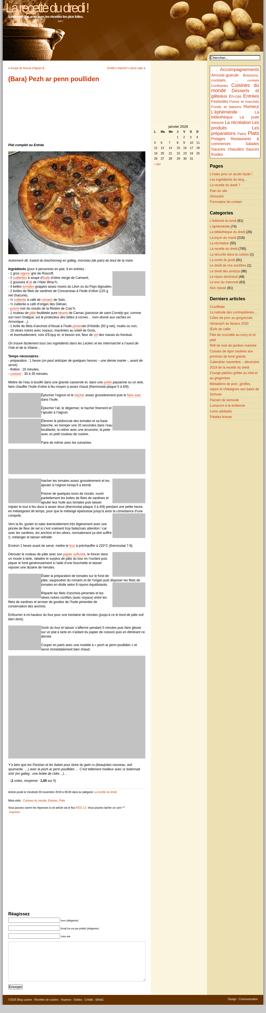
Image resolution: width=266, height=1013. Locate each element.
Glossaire (217, 196)
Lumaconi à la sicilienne (227, 406)
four (72, 546)
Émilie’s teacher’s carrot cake (125, 68)
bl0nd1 (99, 1007)
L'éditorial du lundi (223, 221)
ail (30, 282)
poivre (14, 308)
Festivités (219, 101)
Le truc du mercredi (224, 282)
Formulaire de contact (226, 202)
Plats (62, 800)
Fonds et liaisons (226, 107)
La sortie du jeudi (222, 260)
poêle (108, 382)
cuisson (15, 374)
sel (96, 335)
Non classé (218, 288)
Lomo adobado (221, 411)
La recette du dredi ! (46, 8)
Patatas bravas (221, 417)
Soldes (78, 1007)
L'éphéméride (224, 112)
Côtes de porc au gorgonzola (231, 318)
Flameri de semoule (224, 400)
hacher (79, 395)
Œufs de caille (220, 329)
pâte (32, 313)
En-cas (235, 96)
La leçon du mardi (223, 238)
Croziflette (217, 307)
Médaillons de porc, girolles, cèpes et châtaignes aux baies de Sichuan (234, 389)
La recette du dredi (105, 792)
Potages (218, 139)
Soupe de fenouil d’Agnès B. (27, 68)
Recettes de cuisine (46, 1007)
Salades (252, 144)
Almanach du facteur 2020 (229, 324)
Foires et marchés (244, 102)
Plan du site (218, 191)
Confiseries (219, 86)
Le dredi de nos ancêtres (228, 265)
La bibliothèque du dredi (227, 232)
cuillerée (20, 300)
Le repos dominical (224, 277)
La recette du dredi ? (225, 185)
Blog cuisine (24, 1007)
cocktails (253, 80)
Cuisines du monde (35, 800)
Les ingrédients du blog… (228, 180)
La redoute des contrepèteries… (233, 312)
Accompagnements (239, 69)
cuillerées (20, 278)
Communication (248, 1007)
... (212, 70)
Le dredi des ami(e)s (225, 271)
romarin (47, 300)
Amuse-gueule (225, 75)
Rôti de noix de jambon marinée (233, 345)
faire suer (134, 395)
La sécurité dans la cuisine (229, 254)
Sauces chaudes (227, 149)
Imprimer (14, 812)
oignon (25, 273)
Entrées (52, 800)
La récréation (238, 122)
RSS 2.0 (81, 807)
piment (78, 326)
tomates (28, 286)
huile (46, 278)
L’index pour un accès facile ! (231, 174)
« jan (157, 164)
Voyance (66, 1007)
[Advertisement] (77, 112)
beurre (63, 313)
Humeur (251, 106)
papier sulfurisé (74, 554)
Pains (241, 134)
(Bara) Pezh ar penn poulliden (53, 79)
